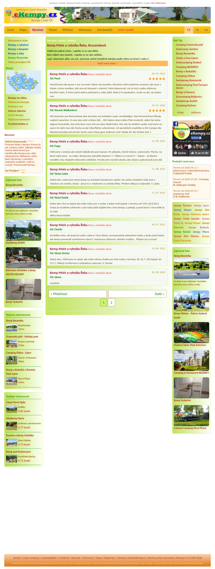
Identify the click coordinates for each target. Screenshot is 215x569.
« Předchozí (59, 294)
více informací (158, 3)
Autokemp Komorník (188, 80)
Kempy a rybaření (18, 45)
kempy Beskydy (199, 227)
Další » (159, 294)
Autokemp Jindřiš (15, 242)
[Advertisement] (191, 498)
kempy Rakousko (196, 563)
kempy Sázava (182, 209)
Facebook (64, 557)
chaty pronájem (161, 563)
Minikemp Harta (15, 418)
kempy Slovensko (18, 57)
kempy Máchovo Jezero (195, 214)
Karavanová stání (18, 40)
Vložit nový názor (107, 63)
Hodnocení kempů (18, 102)
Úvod (10, 30)
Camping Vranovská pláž (189, 44)
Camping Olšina (185, 76)
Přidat (180, 112)
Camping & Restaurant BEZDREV (191, 372)
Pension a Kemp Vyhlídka (20, 435)
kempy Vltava (201, 231)
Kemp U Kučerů (185, 92)
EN (206, 30)
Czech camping (31, 557)
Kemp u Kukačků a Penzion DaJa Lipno (20, 371)
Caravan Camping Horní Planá (190, 428)
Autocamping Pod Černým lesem (192, 86)
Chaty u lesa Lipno (187, 58)
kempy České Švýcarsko (192, 238)
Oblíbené (196, 112)
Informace (84, 30)
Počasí (53, 30)
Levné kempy (15, 115)
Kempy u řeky (16, 53)
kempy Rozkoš (182, 231)
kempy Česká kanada (186, 218)
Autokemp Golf (181, 190)
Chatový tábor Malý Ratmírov (190, 345)
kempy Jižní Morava (186, 236)
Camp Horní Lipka (15, 402)
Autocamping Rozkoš (188, 62)
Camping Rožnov (186, 105)
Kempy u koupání (18, 49)
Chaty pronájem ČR (19, 62)
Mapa (23, 30)
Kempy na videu (17, 98)
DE (197, 30)
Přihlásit (67, 30)
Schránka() (104, 30)
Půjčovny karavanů (19, 119)
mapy (142, 563)
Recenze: (10, 135)
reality (70, 563)
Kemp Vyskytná (14, 301)
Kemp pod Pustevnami (18, 451)
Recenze (38, 30)
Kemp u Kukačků (186, 71)
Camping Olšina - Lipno (18, 352)
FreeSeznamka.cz (18, 123)
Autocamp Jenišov (187, 49)
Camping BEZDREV (187, 67)
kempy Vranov (193, 223)
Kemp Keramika (14, 185)
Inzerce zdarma (17, 111)
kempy (16, 557)
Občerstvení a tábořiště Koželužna (191, 166)
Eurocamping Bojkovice (189, 96)
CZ (188, 30)
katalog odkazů (126, 563)
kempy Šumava (182, 205)
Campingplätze (49, 557)
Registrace (109, 557)
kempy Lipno (201, 205)
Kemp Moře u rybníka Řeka (68, 74)
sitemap (121, 557)
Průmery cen (15, 106)
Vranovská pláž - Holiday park (22, 336)
